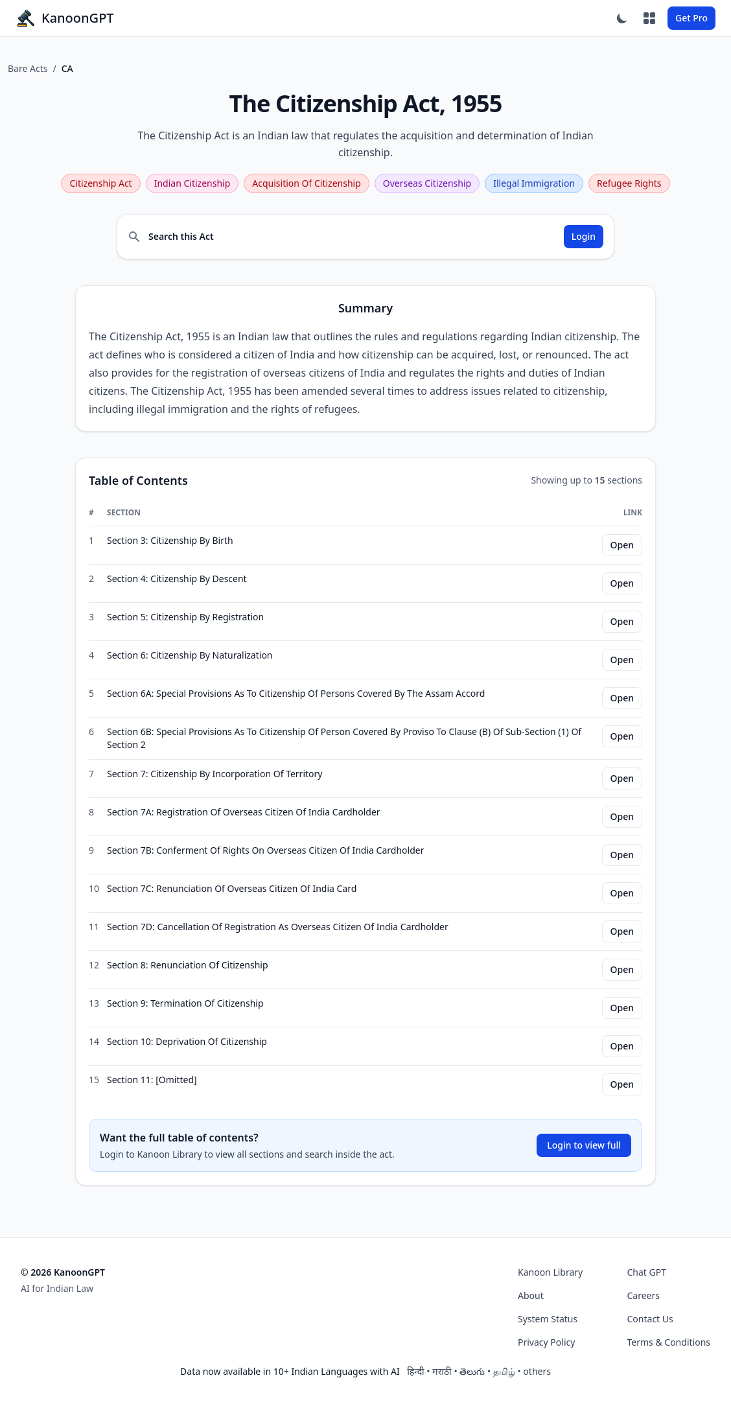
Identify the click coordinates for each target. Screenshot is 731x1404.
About (531, 1295)
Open (622, 545)
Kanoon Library (550, 1272)
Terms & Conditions (669, 1342)
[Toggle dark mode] (622, 18)
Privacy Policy (546, 1342)
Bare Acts (27, 68)
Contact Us (650, 1319)
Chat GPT (647, 1272)
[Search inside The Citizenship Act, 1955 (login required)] (365, 236)
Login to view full (584, 1145)
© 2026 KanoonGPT (63, 1272)
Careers (643, 1295)
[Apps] (649, 18)
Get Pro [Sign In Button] (691, 18)
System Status (547, 1319)
